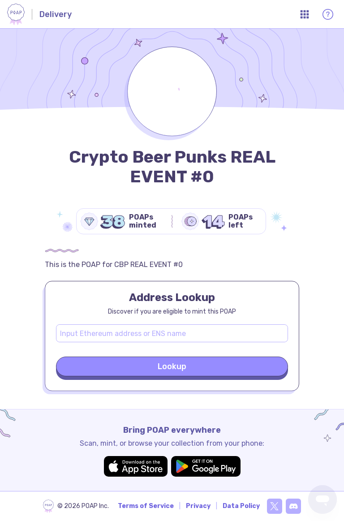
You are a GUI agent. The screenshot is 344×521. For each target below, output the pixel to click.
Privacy (198, 506)
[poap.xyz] (76, 506)
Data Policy (241, 506)
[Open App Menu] (305, 14)
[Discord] (293, 506)
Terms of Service (146, 506)
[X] (274, 506)
